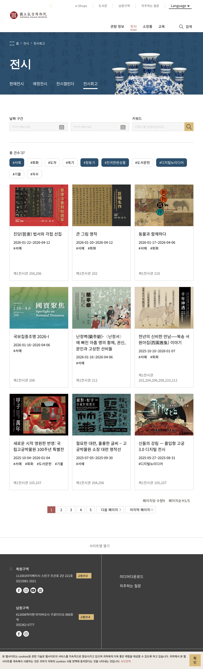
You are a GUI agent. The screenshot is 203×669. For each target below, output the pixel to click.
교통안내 (83, 576)
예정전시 (40, 83)
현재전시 (16, 83)
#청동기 (89, 162)
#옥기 (70, 162)
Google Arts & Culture (40, 590)
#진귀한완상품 (115, 162)
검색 (189, 126)
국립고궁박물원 (28, 15)
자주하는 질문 (130, 585)
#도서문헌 (142, 162)
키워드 (137, 118)
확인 (195, 660)
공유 (158, 105)
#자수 (34, 174)
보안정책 (126, 661)
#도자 (52, 162)
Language (178, 5)
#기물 (17, 174)
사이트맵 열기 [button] (100, 545)
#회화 (34, 162)
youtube (33, 590)
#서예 (17, 162)
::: (50, 5)
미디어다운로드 (132, 576)
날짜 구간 (16, 118)
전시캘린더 (65, 83)
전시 (26, 43)
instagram (26, 590)
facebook (19, 590)
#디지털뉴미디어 (171, 162)
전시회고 (39, 43)
